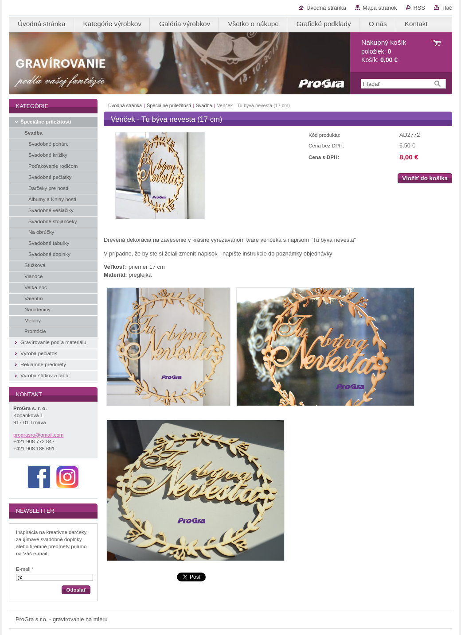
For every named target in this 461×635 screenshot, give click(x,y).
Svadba (204, 105)
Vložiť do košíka (425, 178)
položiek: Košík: (383, 51)
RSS (419, 7)
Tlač (446, 7)
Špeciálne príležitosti (169, 105)
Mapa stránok (380, 7)
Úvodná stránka (326, 7)
